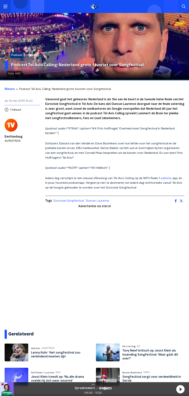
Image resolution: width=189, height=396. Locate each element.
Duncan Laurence (97, 200)
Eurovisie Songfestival (69, 200)
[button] (180, 389)
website (166, 178)
